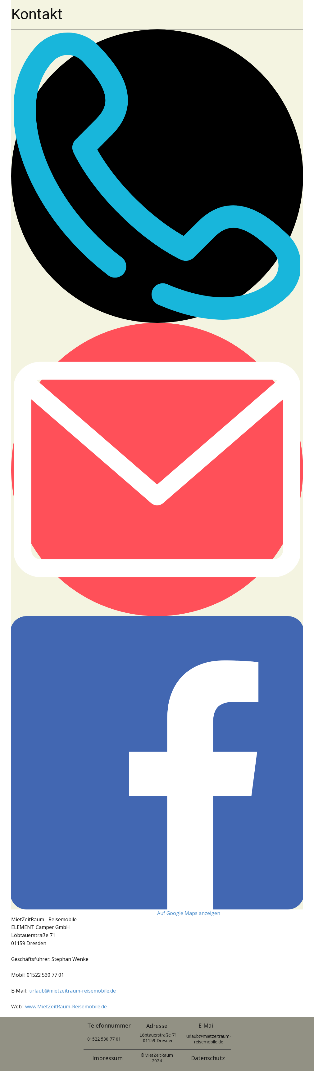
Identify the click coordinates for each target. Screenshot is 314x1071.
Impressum (107, 1058)
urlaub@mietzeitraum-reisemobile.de (72, 990)
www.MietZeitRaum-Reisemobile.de (66, 1006)
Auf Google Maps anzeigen (188, 913)
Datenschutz (208, 1058)
